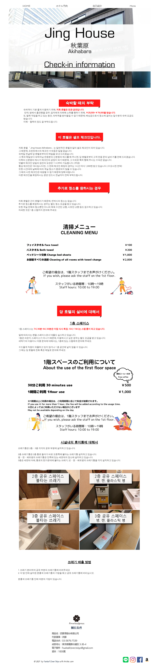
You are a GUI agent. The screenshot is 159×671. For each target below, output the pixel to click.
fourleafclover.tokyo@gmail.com (77, 648)
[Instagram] (133, 659)
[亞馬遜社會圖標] (147, 659)
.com (71, 661)
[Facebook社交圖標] (140, 659)
